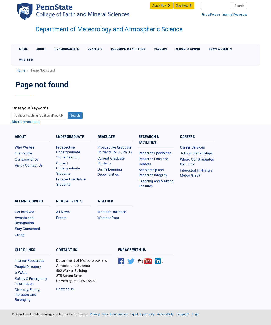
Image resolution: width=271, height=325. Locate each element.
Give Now (184, 5)
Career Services (192, 147)
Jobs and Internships (196, 153)
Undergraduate (66, 49)
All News (63, 212)
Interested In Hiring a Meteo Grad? (196, 173)
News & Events (220, 49)
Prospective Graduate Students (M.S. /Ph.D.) (114, 149)
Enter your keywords (30, 108)
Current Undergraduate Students (68, 168)
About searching (26, 122)
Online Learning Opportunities (109, 171)
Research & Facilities (128, 49)
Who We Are (24, 147)
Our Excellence (26, 159)
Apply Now (161, 5)
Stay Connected (27, 229)
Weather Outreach (111, 212)
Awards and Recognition (24, 220)
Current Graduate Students (111, 160)
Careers (160, 49)
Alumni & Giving (187, 49)
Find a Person (211, 14)
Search (239, 5)
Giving (20, 235)
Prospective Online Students (71, 181)
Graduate (94, 49)
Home (23, 49)
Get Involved (24, 212)
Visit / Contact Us (29, 165)
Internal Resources (235, 14)
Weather (26, 60)
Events (61, 218)
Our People (23, 153)
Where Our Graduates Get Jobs (197, 162)
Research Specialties (155, 153)
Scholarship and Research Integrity (153, 172)
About (41, 49)
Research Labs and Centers (153, 161)
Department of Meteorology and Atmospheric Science (109, 29)
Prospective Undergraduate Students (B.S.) (68, 152)
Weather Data (108, 218)
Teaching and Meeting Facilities (156, 183)
